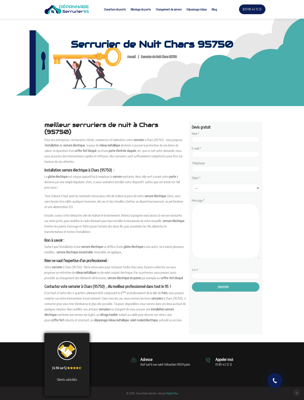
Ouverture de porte (115, 9)
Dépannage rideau (197, 9)
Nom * (226, 136)
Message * (226, 229)
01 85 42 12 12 (252, 9)
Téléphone (226, 166)
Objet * (196, 178)
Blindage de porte (141, 9)
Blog (214, 9)
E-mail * (226, 151)
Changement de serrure (168, 9)
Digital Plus (172, 393)
